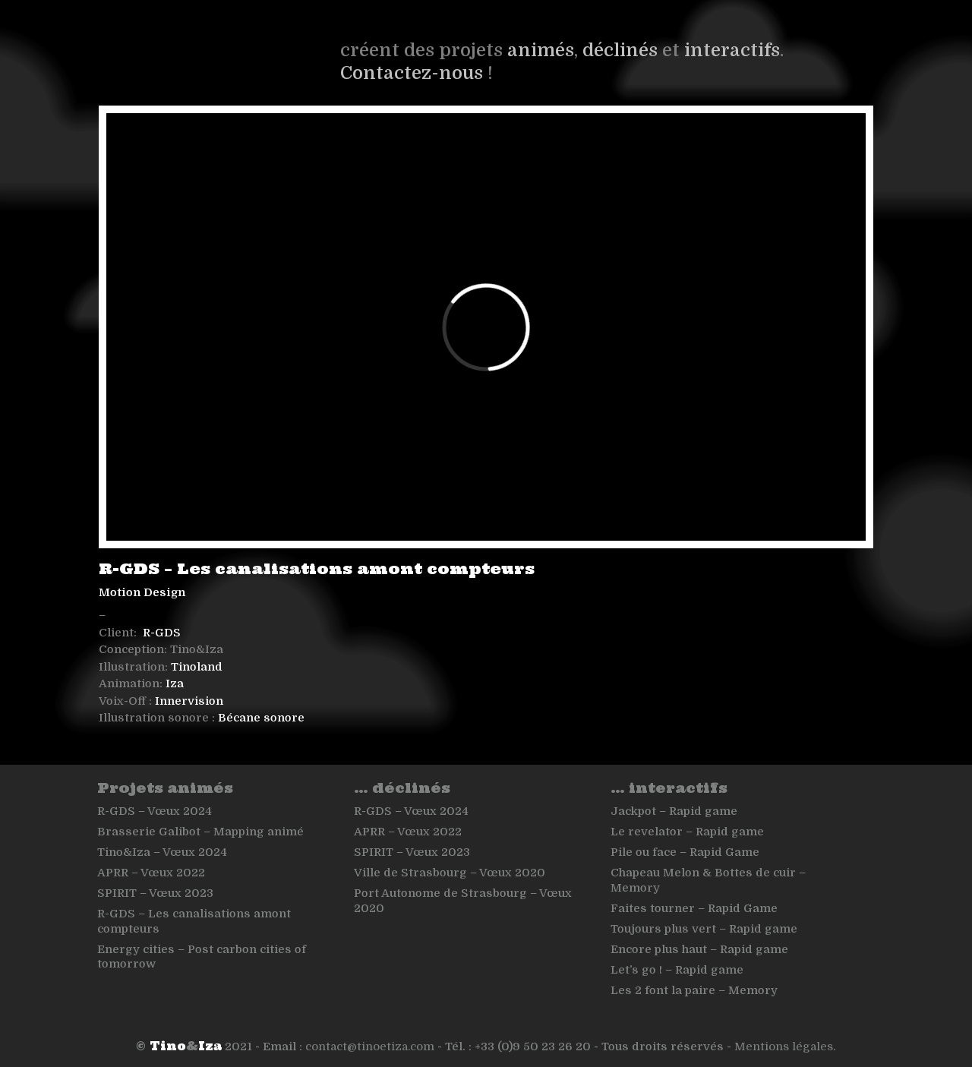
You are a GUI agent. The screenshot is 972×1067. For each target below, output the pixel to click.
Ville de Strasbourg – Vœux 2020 (449, 872)
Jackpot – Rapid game (674, 811)
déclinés (620, 50)
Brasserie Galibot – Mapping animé (200, 831)
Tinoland (196, 667)
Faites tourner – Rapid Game (694, 908)
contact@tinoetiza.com (369, 1046)
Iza (175, 683)
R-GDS (162, 632)
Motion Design (142, 592)
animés (540, 50)
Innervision (189, 701)
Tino (168, 1046)
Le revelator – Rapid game (687, 831)
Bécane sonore (261, 717)
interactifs (732, 50)
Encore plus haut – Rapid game (699, 949)
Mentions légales (783, 1046)
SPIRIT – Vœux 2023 (155, 893)
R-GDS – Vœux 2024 (154, 811)
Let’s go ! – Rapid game (677, 970)
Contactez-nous (411, 73)
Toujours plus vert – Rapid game (704, 929)
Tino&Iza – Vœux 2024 (162, 852)
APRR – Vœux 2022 (151, 872)
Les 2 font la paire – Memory (694, 990)
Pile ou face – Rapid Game (685, 852)
